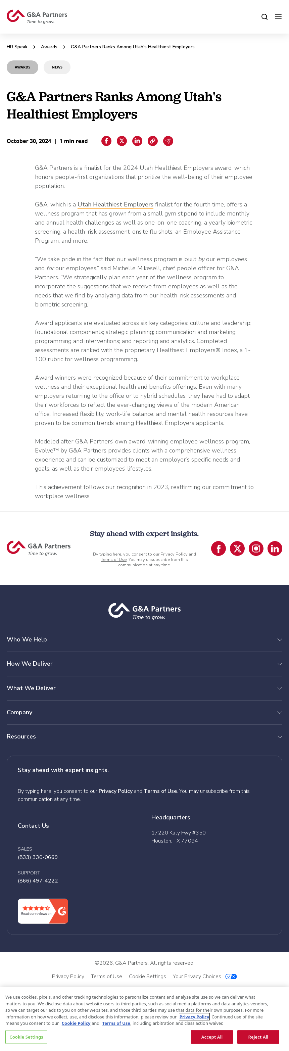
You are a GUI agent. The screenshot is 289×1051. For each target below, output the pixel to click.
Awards (49, 47)
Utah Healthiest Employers (115, 204)
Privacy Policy (174, 554)
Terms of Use (114, 560)
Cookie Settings (26, 1037)
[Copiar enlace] (153, 141)
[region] (144, 1019)
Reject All (258, 1037)
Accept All (212, 1037)
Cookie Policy (76, 1023)
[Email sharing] (168, 141)
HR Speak (17, 47)
